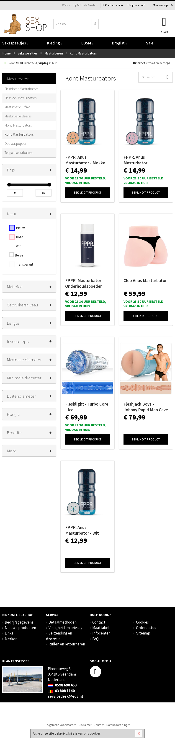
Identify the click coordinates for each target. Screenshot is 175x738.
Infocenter (101, 633)
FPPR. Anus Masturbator (135, 160)
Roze (19, 237)
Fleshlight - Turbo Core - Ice (86, 406)
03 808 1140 (61, 690)
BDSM (87, 43)
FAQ (95, 638)
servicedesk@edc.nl (65, 696)
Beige (19, 255)
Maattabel (100, 627)
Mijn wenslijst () (161, 5)
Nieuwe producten (20, 627)
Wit (18, 246)
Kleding (54, 43)
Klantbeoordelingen (118, 725)
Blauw (20, 228)
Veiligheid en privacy (65, 627)
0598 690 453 (62, 685)
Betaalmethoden (63, 622)
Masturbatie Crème (17, 107)
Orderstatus (146, 627)
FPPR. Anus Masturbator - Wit (82, 530)
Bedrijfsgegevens (19, 622)
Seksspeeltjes (15, 43)
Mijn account (136, 5)
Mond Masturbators (18, 125)
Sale (149, 43)
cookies (95, 733)
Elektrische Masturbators (21, 89)
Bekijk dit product (87, 192)
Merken (11, 638)
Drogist (119, 43)
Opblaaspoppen (16, 143)
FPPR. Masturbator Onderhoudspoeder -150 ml (83, 283)
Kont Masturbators (19, 134)
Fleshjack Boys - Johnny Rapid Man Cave (146, 406)
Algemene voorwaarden (61, 725)
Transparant (24, 264)
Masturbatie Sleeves (18, 116)
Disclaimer (85, 725)
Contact (98, 622)
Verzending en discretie (59, 636)
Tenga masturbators (18, 152)
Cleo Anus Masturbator (145, 280)
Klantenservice (113, 5)
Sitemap (143, 633)
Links (9, 633)
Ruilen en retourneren (67, 644)
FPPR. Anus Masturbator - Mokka (85, 160)
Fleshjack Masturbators (20, 98)
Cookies (142, 622)
